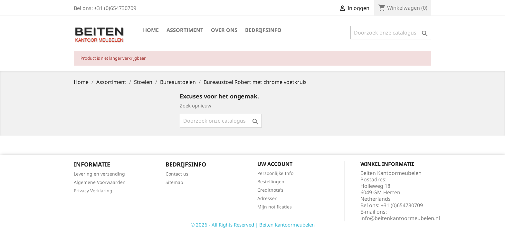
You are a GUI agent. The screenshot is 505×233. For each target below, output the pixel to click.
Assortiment (185, 30)
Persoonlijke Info (275, 173)
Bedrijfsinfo (263, 30)
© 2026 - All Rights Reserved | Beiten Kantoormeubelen (253, 224)
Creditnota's (270, 190)
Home (151, 30)
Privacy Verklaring (93, 190)
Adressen (267, 198)
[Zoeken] (390, 32)
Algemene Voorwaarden (100, 182)
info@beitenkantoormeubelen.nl (400, 218)
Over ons (224, 30)
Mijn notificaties (274, 207)
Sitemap (174, 182)
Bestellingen (270, 181)
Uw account (274, 163)
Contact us (177, 174)
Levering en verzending (99, 174)
